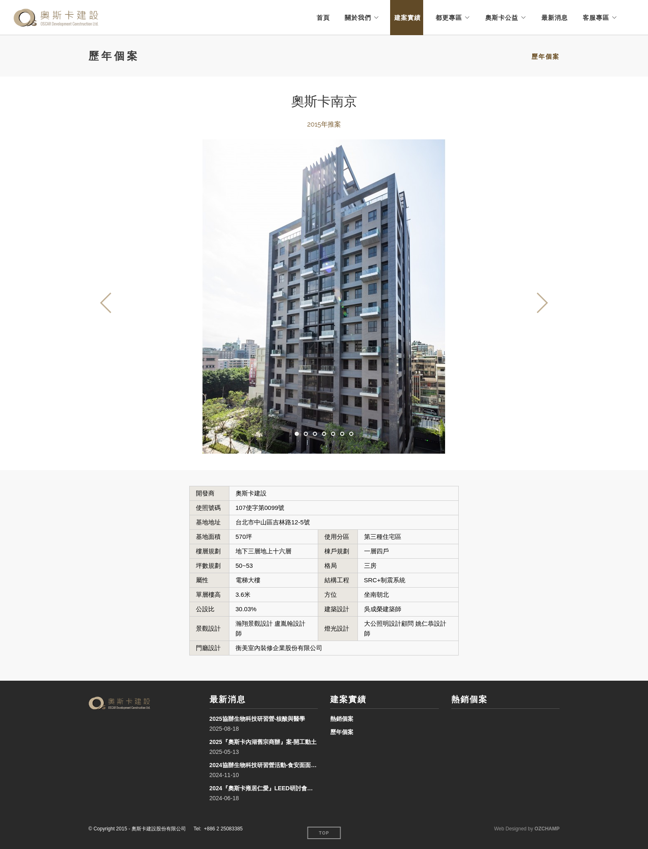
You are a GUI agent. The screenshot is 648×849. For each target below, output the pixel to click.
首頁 (323, 18)
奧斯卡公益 (501, 18)
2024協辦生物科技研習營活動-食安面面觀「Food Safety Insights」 (264, 765)
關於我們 (358, 18)
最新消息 (554, 18)
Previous (106, 303)
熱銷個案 (341, 718)
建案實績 (407, 18)
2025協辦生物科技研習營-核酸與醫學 (257, 718)
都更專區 (449, 18)
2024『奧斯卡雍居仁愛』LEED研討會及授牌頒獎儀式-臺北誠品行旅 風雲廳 (264, 788)
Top (324, 833)
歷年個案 (545, 56)
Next (542, 303)
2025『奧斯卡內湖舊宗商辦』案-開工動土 (263, 742)
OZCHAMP (547, 829)
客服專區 (596, 18)
